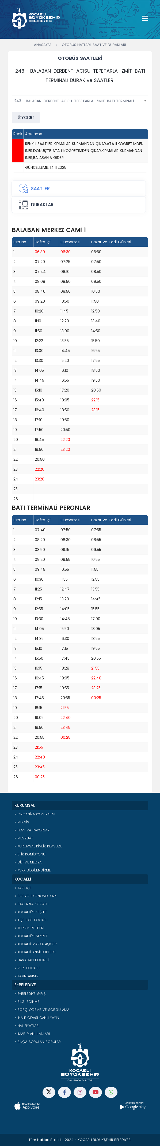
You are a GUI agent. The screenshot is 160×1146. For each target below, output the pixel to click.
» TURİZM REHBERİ (29, 927)
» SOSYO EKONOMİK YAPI (35, 895)
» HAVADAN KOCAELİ (31, 960)
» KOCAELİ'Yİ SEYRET (31, 935)
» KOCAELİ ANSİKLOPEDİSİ (35, 952)
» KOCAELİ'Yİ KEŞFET (30, 911)
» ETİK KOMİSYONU (29, 854)
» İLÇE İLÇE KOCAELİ (31, 919)
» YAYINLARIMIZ (26, 976)
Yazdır (26, 117)
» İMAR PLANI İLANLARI (32, 1033)
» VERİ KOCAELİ (27, 968)
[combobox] (80, 101)
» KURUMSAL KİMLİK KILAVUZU (38, 846)
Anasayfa (43, 44)
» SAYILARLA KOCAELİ (31, 903)
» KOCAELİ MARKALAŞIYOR (35, 943)
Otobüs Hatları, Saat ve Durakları (94, 44)
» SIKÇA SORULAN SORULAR (37, 1041)
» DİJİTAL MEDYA (27, 862)
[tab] (79, 189)
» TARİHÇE (23, 887)
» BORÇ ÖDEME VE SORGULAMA (41, 1009)
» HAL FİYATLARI (26, 1025)
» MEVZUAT (23, 838)
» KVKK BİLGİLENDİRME (32, 870)
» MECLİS (21, 822)
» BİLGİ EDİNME (26, 1001)
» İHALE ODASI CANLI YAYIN (36, 1017)
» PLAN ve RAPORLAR (31, 830)
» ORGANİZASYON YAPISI (34, 814)
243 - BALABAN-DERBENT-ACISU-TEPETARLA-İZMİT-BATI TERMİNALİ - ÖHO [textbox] (80, 101)
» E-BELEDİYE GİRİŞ (29, 993)
